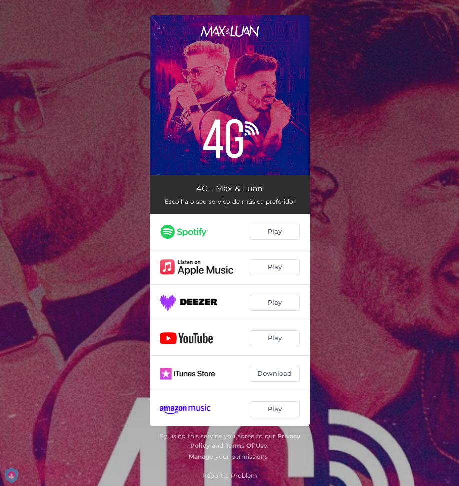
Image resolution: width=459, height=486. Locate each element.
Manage (201, 456)
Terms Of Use (246, 445)
